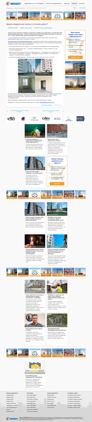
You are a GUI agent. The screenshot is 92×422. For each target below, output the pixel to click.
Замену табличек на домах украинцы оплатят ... (51, 111)
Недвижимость (9, 8)
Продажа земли (9, 401)
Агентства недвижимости (11, 407)
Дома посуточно (50, 401)
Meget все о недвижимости (12, 418)
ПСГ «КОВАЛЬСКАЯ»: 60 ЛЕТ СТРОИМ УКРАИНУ (19, 111)
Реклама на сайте (10, 411)
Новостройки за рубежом (32, 409)
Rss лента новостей (46, 105)
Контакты (8, 409)
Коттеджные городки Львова (74, 407)
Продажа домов (9, 399)
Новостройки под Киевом (32, 399)
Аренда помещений (51, 405)
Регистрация (83, 8)
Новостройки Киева (31, 397)
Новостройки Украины (31, 395)
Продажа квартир (10, 395)
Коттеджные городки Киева (73, 397)
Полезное (82, 3)
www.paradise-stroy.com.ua (47, 102)
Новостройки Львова (31, 407)
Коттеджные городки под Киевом (75, 399)
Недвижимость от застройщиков (34, 3)
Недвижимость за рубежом (12, 405)
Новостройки (28, 27)
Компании (67, 3)
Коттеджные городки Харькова (74, 405)
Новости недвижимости (20, 8)
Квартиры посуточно (51, 397)
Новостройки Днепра (31, 401)
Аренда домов (50, 399)
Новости (74, 3)
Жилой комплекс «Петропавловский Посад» (20, 41)
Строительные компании (32, 411)
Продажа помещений (11, 403)
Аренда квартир (50, 395)
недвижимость (50, 417)
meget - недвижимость (46, 27)
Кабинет (75, 8)
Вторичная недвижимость (54, 3)
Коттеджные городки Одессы (74, 403)
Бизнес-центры (50, 407)
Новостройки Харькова (32, 405)
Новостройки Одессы (31, 403)
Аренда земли (50, 403)
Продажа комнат (10, 397)
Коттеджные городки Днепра (74, 401)
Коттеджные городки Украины (74, 395)
